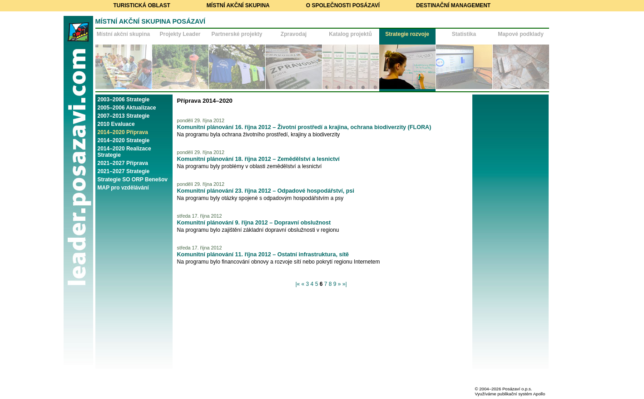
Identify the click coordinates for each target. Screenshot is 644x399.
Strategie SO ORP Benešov (133, 179)
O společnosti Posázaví (343, 5)
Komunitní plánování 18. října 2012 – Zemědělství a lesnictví (258, 159)
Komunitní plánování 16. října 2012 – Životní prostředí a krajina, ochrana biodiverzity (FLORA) (304, 127)
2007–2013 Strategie (124, 116)
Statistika (464, 34)
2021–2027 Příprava (123, 163)
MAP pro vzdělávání (123, 188)
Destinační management (453, 5)
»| (344, 284)
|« (297, 284)
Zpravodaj (294, 34)
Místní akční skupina (238, 5)
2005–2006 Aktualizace (127, 108)
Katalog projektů (350, 34)
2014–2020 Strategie (124, 140)
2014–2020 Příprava (123, 132)
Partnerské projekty (236, 34)
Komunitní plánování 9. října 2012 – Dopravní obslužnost (254, 222)
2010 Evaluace (116, 124)
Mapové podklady (521, 34)
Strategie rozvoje (407, 34)
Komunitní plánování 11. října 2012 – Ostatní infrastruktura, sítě (263, 254)
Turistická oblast (142, 5)
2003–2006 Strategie (124, 99)
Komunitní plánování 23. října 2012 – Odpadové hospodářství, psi (266, 191)
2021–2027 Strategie (124, 171)
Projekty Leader (179, 34)
